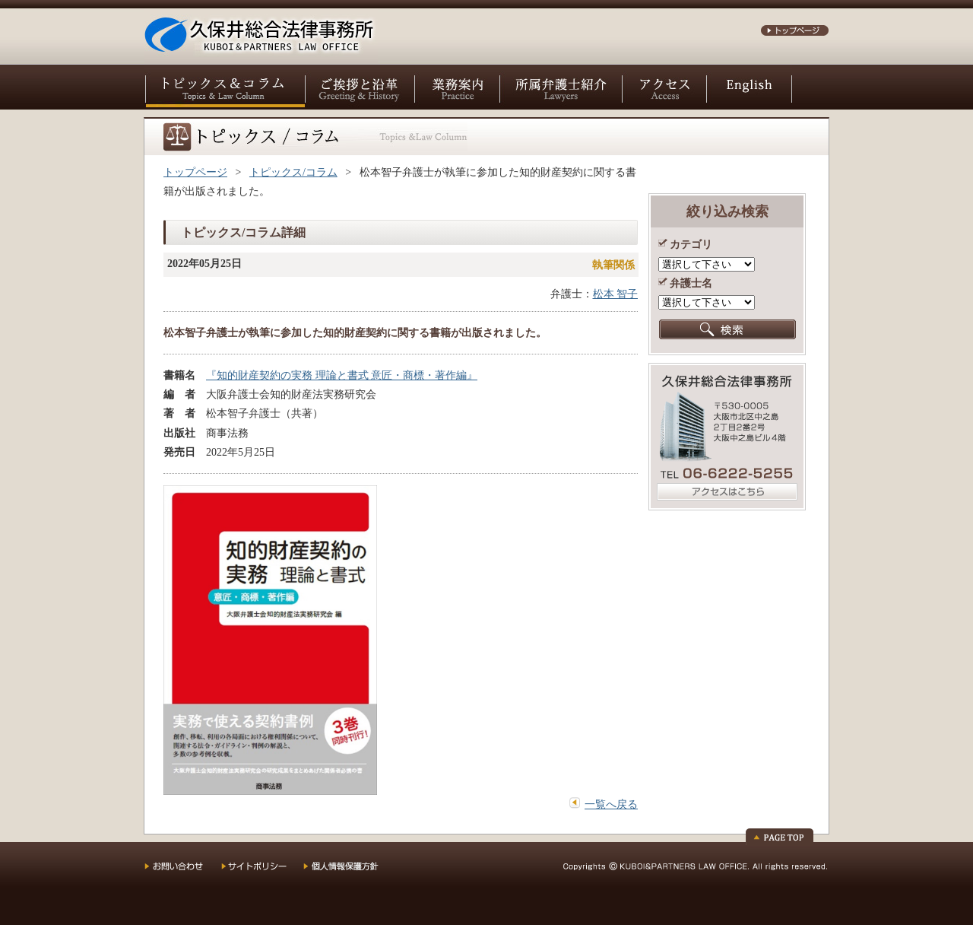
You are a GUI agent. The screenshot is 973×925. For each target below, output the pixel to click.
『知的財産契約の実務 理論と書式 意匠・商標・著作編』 (341, 375)
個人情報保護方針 (350, 871)
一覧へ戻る (611, 804)
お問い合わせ (182, 871)
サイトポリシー (262, 871)
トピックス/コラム (293, 172)
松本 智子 (616, 294)
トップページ (195, 172)
